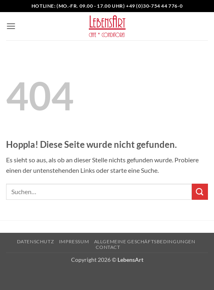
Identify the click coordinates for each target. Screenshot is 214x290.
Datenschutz (35, 241)
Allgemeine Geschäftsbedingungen (144, 241)
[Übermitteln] (200, 191)
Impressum (74, 241)
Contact (108, 247)
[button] (11, 26)
